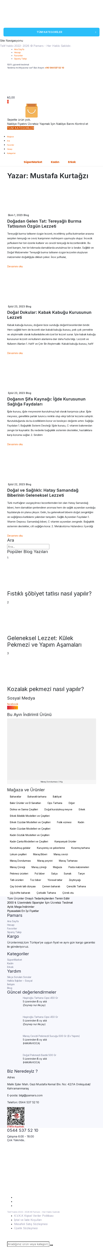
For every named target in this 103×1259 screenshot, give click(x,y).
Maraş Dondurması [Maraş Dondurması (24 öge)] (20, 860)
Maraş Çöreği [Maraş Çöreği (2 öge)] (17, 867)
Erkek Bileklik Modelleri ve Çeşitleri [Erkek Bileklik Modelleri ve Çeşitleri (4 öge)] (30, 815)
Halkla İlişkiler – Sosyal (20, 980)
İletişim (11, 984)
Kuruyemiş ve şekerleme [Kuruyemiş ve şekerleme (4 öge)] (51, 847)
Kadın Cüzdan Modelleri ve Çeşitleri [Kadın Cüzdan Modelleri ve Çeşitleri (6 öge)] (30, 828)
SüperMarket (33, 162)
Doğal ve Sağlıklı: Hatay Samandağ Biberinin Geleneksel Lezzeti (42, 493)
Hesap (17, 52)
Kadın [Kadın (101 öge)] (81, 822)
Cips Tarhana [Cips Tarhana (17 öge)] (54, 802)
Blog (26, 215)
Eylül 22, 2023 (16, 484)
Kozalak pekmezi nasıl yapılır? (45, 689)
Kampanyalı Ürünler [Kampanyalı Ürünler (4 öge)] (65, 841)
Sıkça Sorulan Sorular (19, 977)
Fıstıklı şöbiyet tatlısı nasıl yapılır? (49, 593)
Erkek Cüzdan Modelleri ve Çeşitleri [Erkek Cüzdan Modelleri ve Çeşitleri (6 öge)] (30, 822)
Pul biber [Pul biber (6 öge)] (40, 873)
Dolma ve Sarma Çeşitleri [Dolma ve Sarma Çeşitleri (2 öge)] (24, 809)
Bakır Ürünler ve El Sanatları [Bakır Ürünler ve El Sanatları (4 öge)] (25, 802)
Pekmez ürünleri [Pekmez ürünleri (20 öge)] (19, 873)
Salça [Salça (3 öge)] (54, 873)
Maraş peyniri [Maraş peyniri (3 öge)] (45, 860)
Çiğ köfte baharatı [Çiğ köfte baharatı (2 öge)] (20, 892)
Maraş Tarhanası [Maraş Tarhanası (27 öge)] (68, 860)
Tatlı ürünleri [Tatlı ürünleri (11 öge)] (17, 879)
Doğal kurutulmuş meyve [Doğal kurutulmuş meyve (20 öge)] (58, 809)
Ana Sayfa (19, 49)
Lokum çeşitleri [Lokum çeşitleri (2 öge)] (18, 854)
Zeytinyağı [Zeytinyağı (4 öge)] (75, 879)
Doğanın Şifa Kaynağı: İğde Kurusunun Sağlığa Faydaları (46, 401)
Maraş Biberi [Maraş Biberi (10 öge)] (40, 854)
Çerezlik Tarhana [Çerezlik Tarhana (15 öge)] (76, 886)
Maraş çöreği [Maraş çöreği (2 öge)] (39, 867)
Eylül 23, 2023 (16, 306)
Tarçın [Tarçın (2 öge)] (81, 873)
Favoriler (18, 55)
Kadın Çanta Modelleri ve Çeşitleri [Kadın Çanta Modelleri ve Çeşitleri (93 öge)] (29, 841)
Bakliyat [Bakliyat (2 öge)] (57, 796)
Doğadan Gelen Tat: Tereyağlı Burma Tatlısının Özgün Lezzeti (44, 224)
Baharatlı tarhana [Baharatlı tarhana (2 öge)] (37, 796)
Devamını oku (15, 266)
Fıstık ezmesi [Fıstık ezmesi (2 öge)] (64, 822)
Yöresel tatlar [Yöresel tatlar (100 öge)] (55, 879)
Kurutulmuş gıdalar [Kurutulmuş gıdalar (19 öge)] (20, 847)
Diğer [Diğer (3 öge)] (72, 802)
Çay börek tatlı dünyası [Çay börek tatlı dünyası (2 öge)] (23, 886)
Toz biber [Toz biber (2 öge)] (35, 879)
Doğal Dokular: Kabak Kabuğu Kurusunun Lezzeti (49, 315)
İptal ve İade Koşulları (28, 1220)
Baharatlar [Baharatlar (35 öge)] (15, 796)
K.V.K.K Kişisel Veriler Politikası (34, 1215)
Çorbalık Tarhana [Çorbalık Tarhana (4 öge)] (46, 892)
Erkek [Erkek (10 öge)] (82, 809)
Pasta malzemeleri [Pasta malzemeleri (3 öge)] (78, 867)
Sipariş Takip (20, 58)
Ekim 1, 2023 (15, 215)
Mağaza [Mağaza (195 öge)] (57, 867)
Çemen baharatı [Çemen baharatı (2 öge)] (51, 886)
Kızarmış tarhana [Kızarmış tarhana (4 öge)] (80, 847)
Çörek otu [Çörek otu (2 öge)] (68, 892)
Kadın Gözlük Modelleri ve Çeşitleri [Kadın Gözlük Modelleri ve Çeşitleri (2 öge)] (30, 835)
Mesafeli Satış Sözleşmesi (31, 1224)
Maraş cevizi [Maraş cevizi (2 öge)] (61, 854)
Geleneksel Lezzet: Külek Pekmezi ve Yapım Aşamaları (44, 641)
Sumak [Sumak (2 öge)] (67, 873)
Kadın (55, 162)
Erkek (72, 162)
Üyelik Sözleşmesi (26, 1228)
